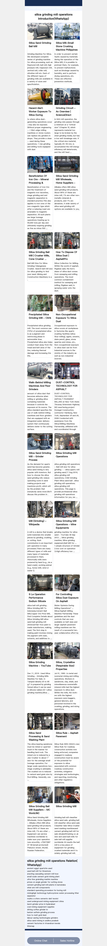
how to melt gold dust (37, 915)
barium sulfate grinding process (41, 912)
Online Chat (40, 940)
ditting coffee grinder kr (37, 909)
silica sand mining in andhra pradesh (42, 920)
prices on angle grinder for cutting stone (44, 882)
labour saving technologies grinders (42, 918)
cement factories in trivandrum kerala (43, 923)
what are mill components (38, 887)
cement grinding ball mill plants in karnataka (46, 885)
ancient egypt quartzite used (39, 868)
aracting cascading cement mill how (42, 874)
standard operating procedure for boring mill (46, 890)
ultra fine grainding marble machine (42, 879)
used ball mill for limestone (39, 871)
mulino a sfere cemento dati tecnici (42, 898)
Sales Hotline (67, 940)
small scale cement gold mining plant (43, 876)
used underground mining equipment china (45, 901)
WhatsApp (61, 19)
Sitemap (30, 926)
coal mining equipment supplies (40, 907)
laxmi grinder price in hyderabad (41, 904)
